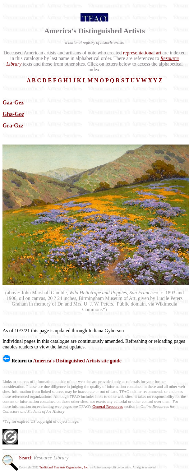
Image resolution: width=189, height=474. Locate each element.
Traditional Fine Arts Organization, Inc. (63, 467)
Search (26, 457)
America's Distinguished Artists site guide (77, 360)
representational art (142, 52)
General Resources (107, 406)
